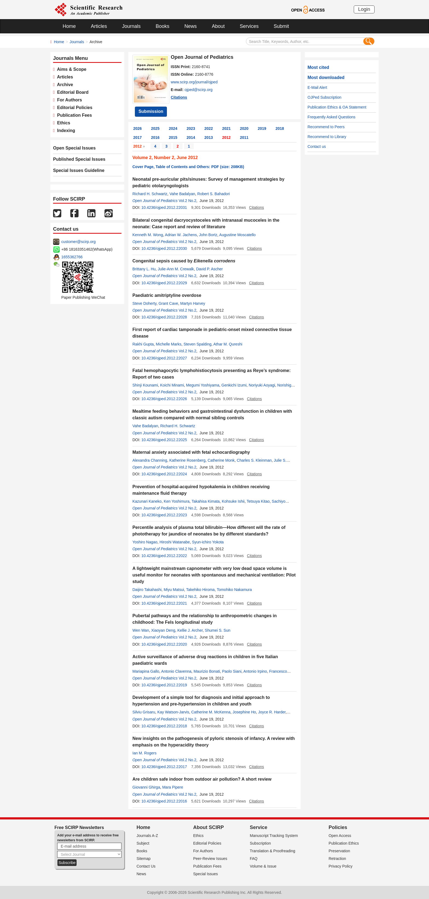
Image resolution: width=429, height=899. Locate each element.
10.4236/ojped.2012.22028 (164, 317)
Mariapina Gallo (145, 671)
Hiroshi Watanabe (175, 542)
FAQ (253, 858)
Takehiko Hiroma (200, 589)
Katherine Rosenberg (187, 460)
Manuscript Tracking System (274, 835)
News (190, 26)
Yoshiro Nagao (144, 542)
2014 (191, 137)
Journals (131, 26)
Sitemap (143, 858)
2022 (208, 128)
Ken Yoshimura (176, 501)
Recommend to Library (327, 136)
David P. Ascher (209, 269)
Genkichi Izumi (234, 385)
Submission (150, 111)
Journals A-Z (147, 835)
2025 (155, 128)
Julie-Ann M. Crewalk (176, 269)
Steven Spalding (197, 344)
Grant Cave (168, 303)
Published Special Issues (79, 159)
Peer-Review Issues (210, 858)
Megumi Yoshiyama (202, 385)
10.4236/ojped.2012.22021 (164, 603)
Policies (338, 827)
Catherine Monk (221, 460)
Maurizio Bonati (206, 671)
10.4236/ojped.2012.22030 (164, 248)
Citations (179, 97)
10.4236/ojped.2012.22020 (164, 644)
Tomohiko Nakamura (234, 589)
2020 (244, 128)
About (218, 26)
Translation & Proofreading (272, 851)
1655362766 (72, 257)
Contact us (317, 146)
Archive (64, 84)
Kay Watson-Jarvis (173, 712)
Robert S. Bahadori (213, 194)
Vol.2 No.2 (187, 200)
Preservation (339, 851)
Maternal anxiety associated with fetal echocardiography (191, 452)
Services (249, 26)
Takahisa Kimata (206, 501)
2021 (226, 128)
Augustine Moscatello (237, 235)
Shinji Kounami (145, 385)
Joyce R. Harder (271, 712)
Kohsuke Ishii (233, 501)
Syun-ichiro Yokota (208, 542)
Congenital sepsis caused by (183, 261)
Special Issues (205, 874)
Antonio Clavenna (176, 671)
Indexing (65, 130)
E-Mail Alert (317, 87)
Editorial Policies (73, 107)
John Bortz (208, 235)
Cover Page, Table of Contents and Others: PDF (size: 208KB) (188, 167)
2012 (226, 137)
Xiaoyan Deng (163, 630)
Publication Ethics (344, 843)
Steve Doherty (144, 303)
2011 (244, 137)
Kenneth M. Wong (147, 235)
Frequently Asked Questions (331, 117)
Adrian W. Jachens (181, 235)
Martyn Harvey (192, 303)
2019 (262, 128)
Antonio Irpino (255, 671)
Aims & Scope (70, 69)
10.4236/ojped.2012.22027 (164, 358)
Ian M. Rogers (144, 753)
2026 (137, 128)
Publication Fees (73, 115)
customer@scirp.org (78, 241)
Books (162, 26)
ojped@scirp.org (199, 89)
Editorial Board (72, 92)
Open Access (340, 835)
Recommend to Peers (326, 127)
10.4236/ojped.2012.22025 (164, 440)
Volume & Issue (263, 866)
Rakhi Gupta (143, 344)
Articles (99, 26)
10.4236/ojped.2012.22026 (164, 399)
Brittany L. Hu (144, 269)
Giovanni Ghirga (146, 787)
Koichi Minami (172, 385)
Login (364, 9)
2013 (208, 137)
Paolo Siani (232, 671)
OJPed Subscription (324, 97)
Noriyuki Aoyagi (262, 385)
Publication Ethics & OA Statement (337, 107)
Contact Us (146, 866)
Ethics (62, 123)
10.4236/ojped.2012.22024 (164, 474)
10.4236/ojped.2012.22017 (164, 767)
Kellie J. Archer (190, 630)
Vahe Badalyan (182, 194)
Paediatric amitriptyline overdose (166, 295)
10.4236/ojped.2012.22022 (164, 556)
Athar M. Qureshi (227, 344)
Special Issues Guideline (79, 170)
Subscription (260, 843)
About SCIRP (208, 827)
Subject (143, 843)
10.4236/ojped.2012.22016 (164, 801)
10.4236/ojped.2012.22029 (164, 283)
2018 (280, 128)
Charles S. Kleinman (254, 460)
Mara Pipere (172, 787)
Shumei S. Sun (217, 630)
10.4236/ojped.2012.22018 (164, 726)
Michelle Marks (168, 344)
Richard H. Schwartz (149, 194)
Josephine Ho (244, 712)
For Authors (68, 100)
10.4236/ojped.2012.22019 (164, 685)
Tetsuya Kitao (258, 501)
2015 (173, 137)
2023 (191, 128)
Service (258, 827)
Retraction (337, 858)
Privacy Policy (340, 866)
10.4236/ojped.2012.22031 (164, 207)
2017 (137, 137)
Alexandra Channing (149, 460)
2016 (155, 137)
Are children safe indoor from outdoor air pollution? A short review (201, 779)
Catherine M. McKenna (210, 712)
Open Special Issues (74, 148)
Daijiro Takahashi (146, 589)
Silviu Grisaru (143, 712)
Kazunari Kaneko (147, 501)
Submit (281, 26)
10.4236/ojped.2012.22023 (164, 515)
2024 (173, 128)
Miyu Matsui (174, 589)
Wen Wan (140, 630)
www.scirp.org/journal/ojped (194, 82)
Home (69, 26)
